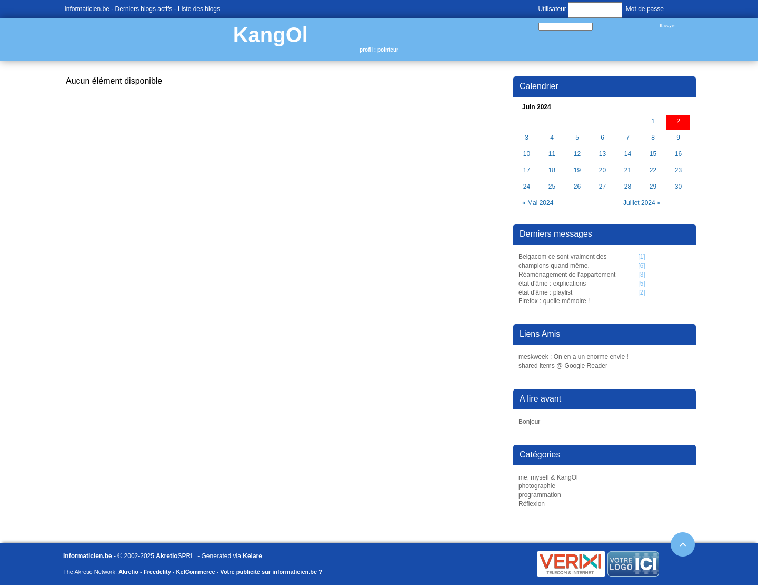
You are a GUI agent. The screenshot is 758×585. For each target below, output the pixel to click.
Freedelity (157, 572)
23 (678, 170)
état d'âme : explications (552, 283)
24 (526, 186)
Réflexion (531, 504)
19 (577, 170)
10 (526, 154)
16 (678, 154)
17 (526, 170)
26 (577, 186)
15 (653, 154)
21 (627, 170)
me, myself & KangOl (548, 477)
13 (602, 154)
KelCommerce (195, 572)
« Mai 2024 (537, 203)
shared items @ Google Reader (562, 365)
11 (551, 154)
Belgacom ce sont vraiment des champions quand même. (562, 261)
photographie (536, 486)
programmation (539, 495)
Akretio (166, 556)
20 (602, 170)
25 (551, 186)
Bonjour (529, 421)
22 (653, 170)
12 (577, 154)
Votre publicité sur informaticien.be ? (271, 572)
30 (678, 186)
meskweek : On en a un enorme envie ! (573, 356)
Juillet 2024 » (642, 203)
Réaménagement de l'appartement (566, 274)
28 (627, 186)
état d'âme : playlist (545, 292)
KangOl (270, 34)
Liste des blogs (199, 9)
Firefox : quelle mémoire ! (554, 301)
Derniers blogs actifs (144, 9)
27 (602, 186)
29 (653, 186)
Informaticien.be (87, 9)
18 (551, 170)
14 (627, 154)
